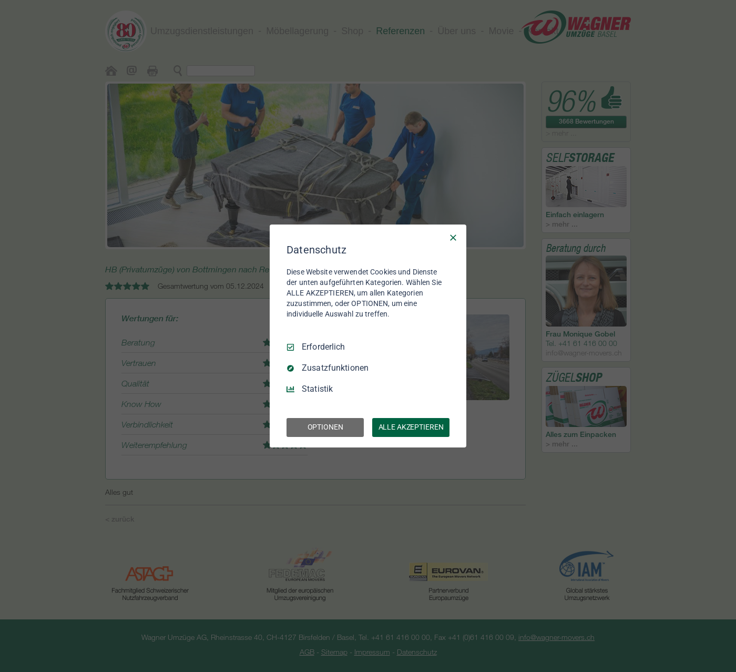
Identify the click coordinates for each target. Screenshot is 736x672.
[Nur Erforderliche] (453, 238)
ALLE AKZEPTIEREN (411, 427)
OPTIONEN (325, 427)
